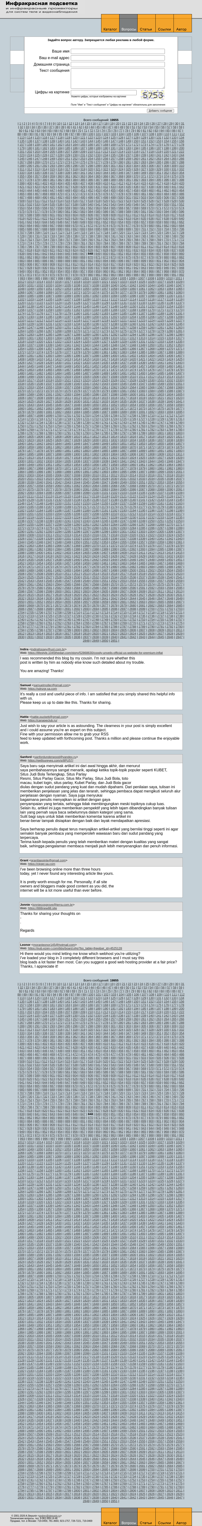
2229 (123, 517)
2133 (67, 500)
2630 (169, 595)
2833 (49, 637)
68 (67, 130)
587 (113, 211)
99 (84, 134)
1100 (169, 296)
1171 (160, 310)
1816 (132, 436)
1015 (49, 282)
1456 (132, 366)
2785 (104, 626)
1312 (132, 338)
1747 (160, 422)
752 (29, 239)
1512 (151, 377)
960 (105, 271)
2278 (77, 528)
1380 (95, 352)
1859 (30, 447)
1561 (104, 387)
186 (75, 148)
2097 (67, 493)
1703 (86, 415)
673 (98, 225)
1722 (95, 419)
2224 (77, 517)
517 (82, 201)
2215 (160, 514)
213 (113, 151)
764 (120, 239)
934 (75, 267)
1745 (142, 422)
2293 (49, 531)
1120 (21, 303)
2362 (21, 545)
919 (128, 264)
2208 (95, 514)
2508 (39, 574)
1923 (123, 457)
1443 (179, 362)
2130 (39, 500)
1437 (123, 362)
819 (37, 250)
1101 (179, 296)
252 (75, 158)
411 (113, 183)
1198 (77, 317)
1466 (58, 369)
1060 (132, 289)
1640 (169, 401)
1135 (160, 303)
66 (56, 130)
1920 (95, 457)
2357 (142, 542)
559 (67, 208)
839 (22, 253)
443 (22, 190)
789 (143, 243)
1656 (151, 405)
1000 (76, 278)
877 (143, 257)
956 (75, 271)
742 (120, 236)
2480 (114, 566)
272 (60, 162)
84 (162, 130)
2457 (67, 563)
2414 (169, 552)
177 (174, 144)
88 (19, 134)
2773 (160, 623)
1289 (86, 334)
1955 (86, 464)
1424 (169, 359)
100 (90, 134)
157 (22, 144)
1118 (169, 299)
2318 (114, 535)
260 (136, 158)
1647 (67, 405)
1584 (151, 391)
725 (158, 232)
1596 (95, 394)
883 (22, 260)
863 (37, 257)
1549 (160, 384)
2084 (114, 489)
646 (60, 222)
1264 (21, 331)
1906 (132, 454)
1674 (151, 408)
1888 (132, 450)
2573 (142, 584)
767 (143, 239)
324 (120, 169)
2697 (123, 609)
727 (174, 232)
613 (143, 215)
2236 (21, 521)
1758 (95, 426)
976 (60, 274)
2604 (95, 591)
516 (75, 201)
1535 (30, 384)
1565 (142, 387)
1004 (113, 278)
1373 (30, 352)
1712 (169, 415)
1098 (151, 296)
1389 (179, 352)
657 (143, 222)
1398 (95, 355)
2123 (142, 496)
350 (151, 172)
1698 (39, 415)
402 (45, 183)
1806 (39, 436)
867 (67, 257)
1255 (104, 327)
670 (75, 225)
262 (151, 158)
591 (143, 211)
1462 (21, 369)
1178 (58, 313)
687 (37, 229)
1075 (104, 292)
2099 (86, 493)
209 (82, 151)
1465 (49, 369)
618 (181, 215)
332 (181, 169)
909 (52, 264)
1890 (151, 450)
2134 (77, 500)
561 (82, 208)
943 (143, 267)
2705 (30, 612)
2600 (58, 591)
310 (181, 165)
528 (166, 201)
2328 (39, 538)
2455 (49, 563)
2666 (169, 602)
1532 (169, 380)
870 (90, 257)
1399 (104, 355)
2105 (142, 493)
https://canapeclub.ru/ (42, 720)
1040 (114, 285)
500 (120, 197)
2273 (30, 528)
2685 (179, 605)
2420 (58, 556)
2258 (58, 524)
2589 (123, 588)
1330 (132, 341)
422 (29, 187)
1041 (123, 285)
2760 (39, 623)
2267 (142, 524)
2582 (58, 588)
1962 (151, 464)
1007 (141, 278)
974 (45, 274)
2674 (77, 605)
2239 (49, 521)
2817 (67, 633)
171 (128, 144)
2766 (95, 623)
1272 (95, 331)
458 (136, 190)
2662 (132, 602)
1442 (169, 362)
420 (181, 183)
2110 (21, 496)
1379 (86, 352)
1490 (114, 373)
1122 (39, 303)
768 (151, 239)
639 (174, 218)
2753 (142, 619)
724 (151, 232)
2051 (142, 482)
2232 (151, 517)
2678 (114, 605)
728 (181, 232)
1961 (142, 464)
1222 (132, 320)
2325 (179, 535)
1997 (142, 471)
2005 (49, 475)
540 (90, 204)
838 (181, 250)
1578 (95, 391)
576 (29, 211)
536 (60, 204)
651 (98, 222)
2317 (104, 535)
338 (60, 172)
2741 (30, 619)
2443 (104, 559)
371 (143, 176)
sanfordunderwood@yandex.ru (55, 757)
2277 (67, 528)
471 (67, 194)
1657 (160, 405)
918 (120, 264)
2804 (114, 630)
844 (60, 253)
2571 (123, 584)
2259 (67, 524)
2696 (114, 609)
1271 (86, 331)
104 (121, 134)
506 (166, 197)
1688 (114, 412)
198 (166, 148)
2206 (77, 514)
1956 (95, 464)
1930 (21, 461)
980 (90, 274)
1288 (77, 334)
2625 (123, 595)
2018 (169, 475)
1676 (169, 408)
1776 (95, 429)
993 (22, 278)
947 (174, 267)
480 (136, 194)
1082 (169, 292)
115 (37, 137)
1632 (95, 401)
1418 (114, 359)
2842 (132, 637)
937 (98, 267)
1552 (21, 387)
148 (120, 141)
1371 (179, 348)
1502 (58, 377)
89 (25, 134)
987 (143, 274)
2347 (49, 542)
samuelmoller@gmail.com (51, 685)
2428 (132, 556)
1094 (114, 296)
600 (45, 215)
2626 (132, 595)
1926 (151, 457)
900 (151, 260)
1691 (142, 412)
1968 (39, 468)
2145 (179, 500)
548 (151, 204)
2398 (21, 552)
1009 (160, 278)
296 (75, 165)
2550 (95, 581)
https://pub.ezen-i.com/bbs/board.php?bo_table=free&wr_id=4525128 (75, 948)
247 (37, 158)
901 (158, 260)
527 (158, 201)
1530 (151, 380)
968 (166, 271)
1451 (86, 366)
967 (158, 271)
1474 (132, 369)
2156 (114, 503)
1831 (104, 440)
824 (75, 250)
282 (136, 162)
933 (67, 267)
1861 (49, 447)
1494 (151, 373)
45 (98, 127)
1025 (142, 282)
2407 (104, 552)
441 (174, 187)
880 (166, 257)
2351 (86, 542)
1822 (21, 440)
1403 (142, 355)
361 (67, 176)
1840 (21, 443)
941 (128, 267)
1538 (58, 384)
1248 (39, 327)
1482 (39, 373)
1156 (21, 310)
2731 (104, 616)
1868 (114, 447)
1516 (21, 380)
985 (128, 274)
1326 (95, 341)
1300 (21, 338)
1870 (132, 447)
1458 (151, 366)
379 (37, 180)
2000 (169, 471)
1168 (132, 310)
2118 (95, 496)
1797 (123, 433)
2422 (77, 556)
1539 (67, 384)
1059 (123, 289)
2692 (77, 609)
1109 (86, 299)
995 (37, 278)
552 (181, 204)
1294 (132, 334)
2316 (95, 535)
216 (136, 151)
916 (105, 264)
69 (73, 130)
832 (136, 250)
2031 (123, 479)
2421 (67, 556)
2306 (169, 531)
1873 (160, 447)
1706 (114, 415)
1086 (39, 296)
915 (98, 264)
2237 (30, 521)
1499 (30, 377)
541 (98, 204)
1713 (179, 415)
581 (67, 211)
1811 (86, 436)
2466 (151, 563)
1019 (86, 282)
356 (29, 176)
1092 (95, 296)
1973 (86, 468)
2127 (179, 496)
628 (90, 218)
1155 (179, 306)
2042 (58, 482)
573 (174, 208)
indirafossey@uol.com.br (48, 649)
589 (128, 211)
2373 (123, 545)
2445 (123, 559)
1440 (151, 362)
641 (22, 222)
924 (166, 264)
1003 (104, 278)
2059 (49, 486)
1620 (151, 398)
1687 (104, 412)
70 (79, 130)
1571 (30, 391)
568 (136, 208)
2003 (30, 475)
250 (60, 158)
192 (120, 148)
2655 (67, 602)
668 (60, 225)
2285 (142, 528)
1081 (160, 292)
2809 (160, 630)
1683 (67, 412)
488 (29, 197)
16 (94, 123)
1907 (142, 454)
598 (29, 215)
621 (37, 218)
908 (45, 264)
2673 (67, 605)
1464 (39, 369)
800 (60, 246)
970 (181, 271)
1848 (95, 443)
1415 (86, 359)
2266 (132, 524)
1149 (123, 306)
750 (181, 236)
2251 (160, 521)
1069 (49, 292)
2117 (86, 496)
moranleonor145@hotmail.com (54, 945)
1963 (160, 464)
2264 (114, 524)
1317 (179, 338)
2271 (179, 524)
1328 (114, 341)
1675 (160, 408)
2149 (49, 503)
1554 (39, 387)
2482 (132, 566)
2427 (123, 556)
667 (52, 225)
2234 (169, 517)
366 (105, 176)
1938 (95, 461)
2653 (49, 602)
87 (179, 130)
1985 (30, 471)
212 (105, 151)
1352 (169, 345)
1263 (179, 327)
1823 (30, 440)
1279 (160, 331)
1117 (160, 299)
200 (181, 148)
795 (22, 246)
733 (52, 236)
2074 (21, 489)
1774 (77, 429)
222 (181, 151)
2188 (77, 510)
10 (58, 123)
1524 (95, 380)
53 (145, 127)
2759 (30, 623)
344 (105, 172)
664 (29, 225)
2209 (104, 514)
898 (136, 260)
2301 (123, 531)
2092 (21, 493)
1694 (169, 412)
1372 (21, 352)
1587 (179, 391)
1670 (114, 408)
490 (45, 197)
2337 (123, 538)
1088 (58, 296)
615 (158, 215)
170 (120, 144)
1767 (179, 426)
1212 (39, 320)
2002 (21, 475)
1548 (151, 384)
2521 (160, 574)
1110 (95, 299)
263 (158, 158)
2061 (67, 486)
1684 (77, 412)
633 (128, 218)
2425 (104, 556)
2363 (30, 545)
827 (98, 250)
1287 (67, 334)
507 (174, 197)
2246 (114, 521)
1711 (160, 415)
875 (128, 257)
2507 (30, 574)
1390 (21, 355)
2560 (21, 584)
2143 (160, 500)
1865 (86, 447)
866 (60, 257)
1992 (95, 471)
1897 (49, 454)
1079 (142, 292)
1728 (151, 419)
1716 (39, 419)
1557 (67, 387)
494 (75, 197)
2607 (123, 591)
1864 (77, 447)
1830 (95, 440)
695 (98, 229)
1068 (39, 292)
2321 (142, 535)
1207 (160, 317)
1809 (67, 436)
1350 (151, 345)
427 (67, 187)
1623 (179, 398)
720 (120, 232)
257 (113, 158)
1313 (142, 338)
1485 (67, 373)
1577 (86, 391)
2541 (179, 577)
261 (143, 158)
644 (45, 222)
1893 (179, 450)
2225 (86, 517)
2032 (132, 479)
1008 (150, 278)
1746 (151, 422)
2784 (95, 626)
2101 (104, 493)
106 (136, 134)
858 (166, 253)
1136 (169, 303)
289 (22, 165)
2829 (179, 633)
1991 (86, 471)
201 (22, 151)
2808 (151, 630)
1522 (77, 380)
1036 (77, 285)
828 (105, 250)
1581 (123, 391)
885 (37, 260)
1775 (86, 429)
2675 (86, 605)
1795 (104, 433)
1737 (67, 422)
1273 (104, 331)
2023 (49, 479)
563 (98, 208)
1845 (67, 443)
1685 (86, 412)
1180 (77, 313)
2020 (21, 479)
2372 (114, 545)
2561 (30, 584)
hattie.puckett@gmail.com (49, 717)
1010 (169, 278)
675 (113, 225)
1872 (151, 447)
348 (136, 172)
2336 (114, 538)
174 (151, 144)
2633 (30, 598)
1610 (58, 398)
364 (90, 176)
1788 (39, 433)
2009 (86, 475)
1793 (86, 433)
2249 (142, 521)
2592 (151, 588)
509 (22, 201)
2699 (142, 609)
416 (151, 183)
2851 (114, 640)
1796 (114, 433)
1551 (179, 384)
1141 (49, 306)
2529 (67, 577)
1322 (58, 341)
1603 (160, 394)
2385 (67, 549)
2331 (67, 538)
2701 (160, 609)
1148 (114, 306)
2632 (21, 598)
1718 (58, 419)
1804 (21, 436)
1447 (49, 366)
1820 (169, 436)
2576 (169, 584)
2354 (114, 542)
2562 (39, 584)
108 (151, 134)
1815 (123, 436)
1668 (95, 408)
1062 (151, 289)
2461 (104, 563)
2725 (49, 616)
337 (52, 172)
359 (52, 176)
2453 (30, 563)
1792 (77, 433)
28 (164, 123)
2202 (39, 514)
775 (37, 243)
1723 (104, 419)
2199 (179, 510)
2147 (30, 503)
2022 (39, 479)
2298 (95, 531)
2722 (21, 616)
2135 (86, 500)
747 (158, 236)
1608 (39, 398)
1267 (49, 331)
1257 (123, 327)
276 (90, 162)
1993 (104, 471)
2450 (169, 559)
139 (52, 141)
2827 (160, 633)
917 (113, 264)
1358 (58, 348)
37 (50, 127)
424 (45, 187)
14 (82, 123)
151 (143, 141)
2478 (95, 566)
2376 (151, 545)
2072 (169, 486)
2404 (77, 552)
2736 (151, 616)
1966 (21, 468)
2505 (179, 570)
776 (45, 243)
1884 (95, 450)
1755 (67, 426)
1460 (169, 366)
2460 (95, 563)
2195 (142, 510)
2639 (86, 598)
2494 (77, 570)
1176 (39, 313)
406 (75, 183)
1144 (77, 306)
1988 (58, 471)
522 (120, 201)
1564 (132, 387)
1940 (114, 461)
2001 (179, 471)
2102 (114, 493)
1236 (95, 324)
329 (158, 169)
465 (22, 194)
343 (98, 172)
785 (113, 243)
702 (151, 229)
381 (52, 180)
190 (105, 148)
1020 (95, 282)
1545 (123, 384)
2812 (21, 633)
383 (67, 180)
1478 (169, 369)
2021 (30, 479)
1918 (77, 457)
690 (60, 229)
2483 (142, 566)
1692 (151, 412)
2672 (58, 605)
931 (52, 267)
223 (22, 155)
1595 (86, 394)
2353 (104, 542)
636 (151, 218)
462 (166, 190)
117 (52, 137)
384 (75, 180)
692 (75, 229)
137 (37, 141)
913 (82, 264)
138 (45, 141)
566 (120, 208)
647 (67, 222)
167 (98, 144)
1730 (169, 419)
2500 (132, 570)
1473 (123, 369)
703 (158, 229)
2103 (123, 493)
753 (37, 239)
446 (45, 190)
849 (98, 253)
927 (22, 267)
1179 (67, 313)
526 (151, 201)
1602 (151, 394)
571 (158, 208)
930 (45, 267)
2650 (21, 602)
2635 (49, 598)
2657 (86, 602)
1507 (104, 377)
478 (120, 194)
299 (98, 165)
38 (56, 127)
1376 (58, 352)
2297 (86, 531)
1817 (142, 436)
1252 (77, 327)
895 (113, 260)
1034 (58, 285)
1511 (142, 377)
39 (62, 127)
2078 (58, 489)
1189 (160, 313)
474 (90, 194)
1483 (49, 373)
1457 (142, 366)
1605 (179, 394)
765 (128, 239)
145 (98, 141)
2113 (49, 496)
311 (22, 169)
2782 (77, 626)
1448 (58, 366)
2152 (77, 503)
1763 (142, 426)
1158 (39, 310)
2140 (132, 500)
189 (98, 148)
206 (60, 151)
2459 (86, 563)
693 (82, 229)
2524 (21, 577)
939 (113, 267)
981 (98, 274)
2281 (104, 528)
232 (90, 155)
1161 (67, 310)
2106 (151, 493)
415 (143, 183)
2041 (49, 482)
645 (52, 222)
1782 (151, 429)
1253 (86, 327)
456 (120, 190)
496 (90, 197)
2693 (86, 609)
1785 (179, 429)
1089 (67, 296)
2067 (123, 486)
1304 (58, 338)
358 (45, 176)
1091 (86, 296)
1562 (114, 387)
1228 (21, 324)
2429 (142, 556)
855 (143, 253)
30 (176, 123)
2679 (123, 605)
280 (120, 162)
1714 (21, 419)
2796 (39, 630)
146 (105, 141)
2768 (114, 623)
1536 (39, 384)
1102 (21, 299)
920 (136, 264)
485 (174, 194)
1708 (132, 415)
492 (60, 197)
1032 (39, 285)
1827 (67, 440)
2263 (104, 524)
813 (158, 246)
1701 (67, 415)
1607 (30, 398)
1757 (86, 426)
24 (141, 123)
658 (151, 222)
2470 (21, 566)
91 (37, 134)
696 (105, 229)
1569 (179, 387)
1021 (104, 282)
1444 (21, 366)
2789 (142, 626)
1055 (86, 289)
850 (105, 253)
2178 (151, 507)
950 (29, 271)
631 (113, 218)
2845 (160, 637)
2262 (95, 524)
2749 (104, 619)
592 (151, 211)
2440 (77, 559)
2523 (179, 574)
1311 (123, 338)
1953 (67, 464)
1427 (30, 362)
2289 (179, 528)
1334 (169, 341)
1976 (114, 468)
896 (120, 260)
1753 (49, 426)
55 (157, 127)
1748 (169, 422)
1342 (77, 345)
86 (173, 130)
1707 (123, 415)
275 (82, 162)
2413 (160, 552)
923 (158, 264)
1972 (77, 468)
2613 (179, 591)
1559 (86, 387)
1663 (49, 408)
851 (113, 253)
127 (128, 137)
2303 (142, 531)
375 (174, 176)
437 (143, 187)
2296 (77, 531)
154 (166, 141)
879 (158, 257)
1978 (132, 468)
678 (136, 225)
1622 (169, 398)
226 (45, 155)
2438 (58, 559)
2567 (86, 584)
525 (143, 201)
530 (181, 201)
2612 (169, 591)
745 (143, 236)
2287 (160, 528)
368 (120, 176)
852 (120, 253)
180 (29, 148)
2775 (179, 623)
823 (67, 250)
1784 (169, 429)
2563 (49, 584)
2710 (77, 612)
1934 (58, 461)
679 (143, 225)
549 (158, 204)
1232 (58, 324)
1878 (39, 450)
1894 (21, 454)
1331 (142, 341)
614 (151, 215)
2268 (151, 524)
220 (166, 151)
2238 (39, 521)
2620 (77, 595)
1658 (169, 405)
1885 (104, 450)
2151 (67, 503)
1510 (132, 377)
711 (52, 232)
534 (45, 204)
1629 (67, 401)
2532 (95, 577)
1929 (179, 457)
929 (37, 267)
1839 (179, 440)
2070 (151, 486)
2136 (95, 500)
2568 (95, 584)
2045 (86, 482)
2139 (123, 500)
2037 (179, 479)
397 (174, 180)
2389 (104, 549)
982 (105, 274)
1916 (58, 457)
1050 (39, 289)
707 (22, 232)
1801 (160, 433)
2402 (58, 552)
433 (113, 187)
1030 (21, 285)
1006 (132, 278)
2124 (151, 496)
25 (147, 123)
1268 (58, 331)
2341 (160, 538)
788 (136, 243)
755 (52, 239)
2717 (142, 612)
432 (105, 187)
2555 (142, 581)
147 (113, 141)
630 (105, 218)
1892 (169, 450)
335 (37, 172)
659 (158, 222)
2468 (169, 563)
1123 (49, 303)
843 (52, 253)
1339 (49, 345)
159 (37, 144)
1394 (58, 355)
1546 (132, 384)
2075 (30, 489)
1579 (104, 391)
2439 (67, 559)
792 (166, 243)
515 (67, 201)
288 (181, 162)
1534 (21, 384)
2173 (104, 507)
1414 (77, 359)
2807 (142, 630)
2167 (49, 507)
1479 (179, 369)
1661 (30, 408)
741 (113, 236)
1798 (132, 433)
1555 (49, 387)
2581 (49, 588)
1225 (160, 320)
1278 (151, 331)
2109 (179, 493)
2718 (151, 612)
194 (136, 148)
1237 (104, 324)
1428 (39, 362)
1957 (104, 464)
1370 (169, 348)
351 (158, 172)
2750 (114, 619)
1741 (104, 422)
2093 (30, 493)
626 (75, 218)
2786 (114, 626)
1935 (67, 461)
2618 (58, 595)
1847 (86, 443)
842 (45, 253)
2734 (132, 616)
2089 (160, 489)
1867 (104, 447)
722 (136, 232)
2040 (39, 482)
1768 (21, 429)
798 (45, 246)
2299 (104, 531)
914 (90, 264)
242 (166, 155)
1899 (67, 454)
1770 (39, 429)
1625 (30, 401)
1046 (169, 285)
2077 (49, 489)
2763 (67, 623)
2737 (160, 616)
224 (29, 155)
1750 (21, 426)
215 (128, 151)
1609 (49, 398)
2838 (95, 637)
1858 (21, 447)
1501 (49, 377)
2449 (160, 559)
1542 (95, 384)
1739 (86, 422)
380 (45, 180)
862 (29, 257)
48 (115, 127)
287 (174, 162)
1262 (169, 327)
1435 (104, 362)
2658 (95, 602)
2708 (58, 612)
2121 (123, 496)
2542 (21, 581)
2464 (132, 563)
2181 (179, 507)
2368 (77, 545)
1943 (142, 461)
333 (22, 172)
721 (128, 232)
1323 (67, 341)
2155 (104, 503)
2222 (58, 517)
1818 (151, 436)
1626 (39, 401)
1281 (179, 331)
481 (143, 194)
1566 (151, 387)
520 (105, 201)
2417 (30, 556)
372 (151, 176)
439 (158, 187)
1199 (86, 317)
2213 (142, 514)
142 (75, 141)
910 (60, 264)
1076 (114, 292)
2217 (179, 514)
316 (60, 169)
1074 (95, 292)
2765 (86, 623)
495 (82, 197)
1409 (30, 359)
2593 (160, 588)
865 (52, 257)
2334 (95, 538)
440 (166, 187)
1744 (132, 422)
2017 (160, 475)
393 (143, 180)
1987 (49, 471)
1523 (86, 380)
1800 (151, 433)
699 (128, 229)
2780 (58, 626)
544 (120, 204)
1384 (132, 352)
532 (29, 204)
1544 (114, 384)
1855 (160, 443)
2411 (142, 552)
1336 (21, 345)
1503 (67, 377)
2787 (123, 626)
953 (52, 271)
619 (22, 218)
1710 (151, 415)
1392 (39, 355)
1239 (123, 324)
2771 (142, 623)
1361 (86, 348)
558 (60, 208)
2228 (114, 517)
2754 (151, 619)
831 (128, 250)
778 (60, 243)
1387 (160, 352)
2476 (77, 566)
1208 (169, 317)
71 (85, 130)
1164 (95, 310)
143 (82, 141)
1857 (179, 443)
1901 (86, 454)
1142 (58, 306)
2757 (179, 619)
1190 (169, 313)
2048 (114, 482)
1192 (21, 317)
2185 (49, 510)
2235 (179, 517)
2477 (86, 566)
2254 (21, 524)
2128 (21, 500)
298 (90, 165)
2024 (58, 479)
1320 (39, 341)
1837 (160, 440)
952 (45, 271)
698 (120, 229)
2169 (67, 507)
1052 (58, 289)
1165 (104, 310)
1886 (114, 450)
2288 (169, 528)
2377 (160, 545)
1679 (30, 412)
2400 (39, 552)
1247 (30, 327)
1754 (58, 426)
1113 (123, 299)
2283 (123, 528)
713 (67, 232)
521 (113, 201)
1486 (77, 373)
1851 (123, 443)
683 (174, 225)
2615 (30, 595)
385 (82, 180)
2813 (30, 633)
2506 (21, 574)
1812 (95, 436)
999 (68, 278)
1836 (151, 440)
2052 (151, 482)
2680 (132, 605)
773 (22, 243)
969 (174, 271)
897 (128, 260)
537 (67, 204)
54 (151, 127)
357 (37, 176)
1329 (123, 341)
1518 (39, 380)
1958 (114, 464)
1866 (95, 447)
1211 (30, 320)
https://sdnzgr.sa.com (42, 688)
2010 (95, 475)
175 (158, 144)
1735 (49, 422)
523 (128, 201)
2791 (160, 626)
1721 (86, 419)
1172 (169, 310)
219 (158, 151)
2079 (67, 489)
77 (121, 130)
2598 (39, 591)
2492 (58, 570)
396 (166, 180)
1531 (160, 380)
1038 (95, 285)
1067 (30, 292)
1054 (77, 289)
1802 (169, 433)
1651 (104, 405)
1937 (86, 461)
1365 (123, 348)
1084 (21, 296)
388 (105, 180)
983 (113, 274)
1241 (142, 324)
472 (75, 194)
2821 (104, 633)
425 (52, 187)
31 (182, 123)
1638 (151, 401)
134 (181, 137)
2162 (169, 503)
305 (143, 165)
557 (52, 208)
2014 (132, 475)
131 (158, 137)
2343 (179, 538)
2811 (179, 630)
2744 (58, 619)
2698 (132, 609)
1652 (114, 405)
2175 (123, 507)
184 (60, 148)
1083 (179, 292)
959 (98, 271)
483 (158, 194)
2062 (77, 486)
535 (52, 204)
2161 (160, 503)
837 (174, 250)
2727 (67, 616)
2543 (30, 581)
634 (136, 218)
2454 (39, 563)
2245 (104, 521)
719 (113, 232)
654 (120, 222)
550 (166, 204)
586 (105, 211)
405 (67, 183)
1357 (49, 348)
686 (29, 229)
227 (52, 155)
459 (143, 190)
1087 (49, 296)
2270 (169, 524)
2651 (30, 602)
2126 (169, 496)
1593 (67, 394)
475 (98, 194)
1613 (86, 398)
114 (29, 137)
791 (158, 243)
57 (168, 127)
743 (128, 236)
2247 (123, 521)
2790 (151, 626)
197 (158, 148)
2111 (30, 496)
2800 (77, 630)
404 (60, 183)
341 (82, 172)
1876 (21, 450)
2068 (132, 486)
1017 (67, 282)
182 (45, 148)
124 (105, 137)
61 (26, 130)
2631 (179, 595)
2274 (39, 528)
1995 (123, 471)
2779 (49, 626)
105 (128, 134)
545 (128, 204)
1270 (77, 331)
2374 (132, 545)
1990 (77, 471)
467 (37, 194)
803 (82, 246)
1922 (114, 457)
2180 (169, 507)
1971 (67, 468)
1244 (169, 324)
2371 (104, 545)
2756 (169, 619)
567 (128, 208)
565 (113, 208)
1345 (104, 345)
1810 (77, 436)
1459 (160, 366)
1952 (58, 464)
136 (29, 141)
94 (54, 134)
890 (75, 260)
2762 (58, 623)
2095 (49, 493)
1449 (67, 366)
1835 (142, 440)
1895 (30, 454)
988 (151, 274)
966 (151, 271)
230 (75, 155)
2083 (104, 489)
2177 (142, 507)
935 (82, 267)
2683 (160, 605)
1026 (151, 282)
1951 (49, 464)
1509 (123, 377)
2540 (169, 577)
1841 (30, 443)
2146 (21, 503)
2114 (58, 496)
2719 (160, 612)
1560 (95, 387)
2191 (104, 510)
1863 (67, 447)
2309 (30, 535)
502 (136, 197)
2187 (67, 510)
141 (67, 141)
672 (90, 225)
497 (98, 197)
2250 (151, 521)
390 (120, 180)
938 (105, 267)
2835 (67, 637)
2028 (95, 479)
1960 (132, 464)
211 (98, 151)
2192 (114, 510)
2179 (160, 507)
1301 (30, 338)
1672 (132, 408)
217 (143, 151)
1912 (21, 457)
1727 (142, 419)
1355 (30, 348)
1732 (21, 422)
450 (75, 190)
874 (120, 257)
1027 (160, 282)
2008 (77, 475)
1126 (77, 303)
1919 (86, 457)
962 (120, 271)
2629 (160, 595)
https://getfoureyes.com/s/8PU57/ (50, 760)
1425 (179, 359)
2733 (123, 616)
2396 (169, 549)
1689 (123, 412)
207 (67, 151)
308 (166, 165)
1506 (95, 377)
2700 (151, 609)
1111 (104, 299)
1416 (95, 359)
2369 (86, 545)
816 (181, 246)
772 (181, 239)
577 (37, 211)
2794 (21, 630)
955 (67, 271)
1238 (114, 324)
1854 (151, 443)
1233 (67, 324)
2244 (95, 521)
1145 (86, 306)
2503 (160, 570)
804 (90, 246)
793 (174, 243)
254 (90, 158)
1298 (169, 334)
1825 (49, 440)
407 (82, 183)
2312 (58, 535)
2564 (58, 584)
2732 (114, 616)
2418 (39, 556)
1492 (132, 373)
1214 (58, 320)
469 (52, 194)
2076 (39, 489)
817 (22, 250)
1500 (39, 377)
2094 (39, 493)
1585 (160, 391)
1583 (142, 391)
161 (52, 144)
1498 (21, 377)
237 (128, 155)
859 (174, 253)
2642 (114, 598)
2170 (77, 507)
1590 (39, 394)
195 (143, 148)
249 (52, 158)
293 (52, 165)
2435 (30, 559)
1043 (142, 285)
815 (174, 246)
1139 (30, 306)
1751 (30, 426)
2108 (169, 493)
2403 (67, 552)
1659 (179, 405)
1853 (142, 443)
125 (113, 137)
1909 (160, 454)
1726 (132, 419)
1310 (114, 338)
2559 (179, 581)
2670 (39, 605)
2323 (160, 535)
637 (158, 218)
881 (174, 257)
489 (37, 197)
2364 (39, 545)
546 (136, 204)
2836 (77, 637)
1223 (142, 320)
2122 (132, 496)
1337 (30, 345)
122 (90, 137)
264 (166, 158)
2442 (95, 559)
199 (174, 148)
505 (158, 197)
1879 (49, 450)
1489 (104, 373)
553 (22, 208)
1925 (142, 457)
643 (37, 222)
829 (113, 250)
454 (105, 190)
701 (143, 229)
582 (75, 211)
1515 (179, 377)
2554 (132, 581)
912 (75, 264)
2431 (160, 556)
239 (143, 155)
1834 (132, 440)
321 (98, 169)
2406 (95, 552)
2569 (104, 584)
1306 (77, 338)
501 (128, 197)
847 (82, 253)
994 (30, 278)
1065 (179, 289)
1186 (132, 313)
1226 (169, 320)
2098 (77, 493)
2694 (95, 609)
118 (60, 137)
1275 (123, 331)
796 (29, 246)
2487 (179, 566)
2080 (77, 489)
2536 (132, 577)
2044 (77, 482)
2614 (21, 595)
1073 (86, 292)
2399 (30, 552)
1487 (86, 373)
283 (143, 162)
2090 (169, 489)
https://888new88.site (42, 908)
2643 (123, 598)
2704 (21, 612)
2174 (114, 507)
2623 (104, 595)
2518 (132, 574)
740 (105, 236)
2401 (49, 552)
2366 (58, 545)
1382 (114, 352)
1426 (21, 362)
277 (98, 162)
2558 (169, 581)
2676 (95, 605)
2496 (95, 570)
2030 (114, 479)
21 (123, 123)
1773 (67, 429)
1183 (104, 313)
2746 (77, 619)
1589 (30, 394)
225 (37, 155)
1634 (114, 401)
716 (90, 232)
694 (90, 229)
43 (86, 127)
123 (98, 137)
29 (170, 123)
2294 (58, 531)
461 (158, 190)
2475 (67, 566)
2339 (142, 538)
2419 (49, 556)
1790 (58, 433)
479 (128, 194)
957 (82, 271)
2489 (30, 570)
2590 (132, 588)
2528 (58, 577)
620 (29, 218)
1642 (21, 405)
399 (22, 183)
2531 (86, 577)
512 (45, 201)
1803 (179, 433)
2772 (151, 623)
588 (120, 211)
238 (136, 155)
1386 (151, 352)
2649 (179, 598)
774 (29, 243)
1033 (49, 285)
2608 (132, 591)
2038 (21, 482)
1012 (21, 282)
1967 (30, 468)
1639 (160, 401)
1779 (123, 429)
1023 (123, 282)
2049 (123, 482)
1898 (58, 454)
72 (91, 130)
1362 (95, 348)
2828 (169, 633)
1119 (179, 299)
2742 (39, 619)
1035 (67, 285)
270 (45, 162)
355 (22, 176)
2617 (49, 595)
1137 (179, 303)
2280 (95, 528)
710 (45, 232)
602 (60, 215)
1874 (169, 447)
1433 (86, 362)
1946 (169, 461)
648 (75, 222)
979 (82, 274)
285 (158, 162)
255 (98, 158)
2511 (67, 574)
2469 (179, 563)
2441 (86, 559)
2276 (58, 528)
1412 (58, 359)
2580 (39, 588)
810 (136, 246)
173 (143, 144)
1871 (142, 447)
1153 (160, 306)
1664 (58, 408)
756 (60, 239)
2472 (39, 566)
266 (181, 158)
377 (22, 180)
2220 (39, 517)
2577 (179, 584)
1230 (39, 324)
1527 (123, 380)
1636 (132, 401)
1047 (179, 285)
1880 (58, 450)
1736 (58, 422)
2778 (39, 626)
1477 (160, 369)
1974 (95, 468)
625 (67, 218)
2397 (179, 549)
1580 (114, 391)
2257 (49, 524)
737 (82, 236)
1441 (160, 362)
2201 (30, 514)
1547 (142, 384)
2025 (67, 479)
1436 (114, 362)
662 (181, 222)
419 (174, 183)
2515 (104, 574)
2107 (160, 493)
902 (166, 260)
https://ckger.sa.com (41, 864)
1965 (179, 464)
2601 (67, 591)
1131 (123, 303)
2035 (160, 479)
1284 (39, 334)
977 (67, 274)
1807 (49, 436)
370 (136, 176)
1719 (67, 419)
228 (60, 155)
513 (52, 201)
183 (52, 148)
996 (45, 278)
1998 (151, 471)
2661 (123, 602)
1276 (132, 331)
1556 (58, 387)
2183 (30, 510)
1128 (95, 303)
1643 (30, 405)
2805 (123, 630)
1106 (58, 299)
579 (52, 211)
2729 (86, 616)
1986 (39, 471)
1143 (67, 306)
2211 (123, 514)
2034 (151, 479)
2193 (123, 510)
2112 (39, 496)
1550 (169, 384)
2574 (151, 584)
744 (136, 236)
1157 (30, 310)
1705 (104, 415)
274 (75, 162)
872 (105, 257)
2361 (179, 542)
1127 (86, 303)
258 (120, 158)
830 (120, 250)
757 (67, 239)
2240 (58, 521)
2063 (86, 486)
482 (151, 194)
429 (82, 187)
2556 (151, 581)
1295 (142, 334)
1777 (104, 429)
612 (136, 215)
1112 (114, 299)
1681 (49, 412)
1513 (160, 377)
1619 (142, 398)
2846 (169, 637)
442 (181, 187)
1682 (58, 412)
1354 (21, 348)
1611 (67, 398)
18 (105, 123)
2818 (77, 633)
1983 (179, 468)
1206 (151, 317)
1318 (21, 341)
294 (60, 165)
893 (98, 260)
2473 (49, 566)
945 (158, 267)
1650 (95, 405)
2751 (123, 619)
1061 (142, 289)
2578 (21, 588)
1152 (151, 306)
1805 (30, 436)
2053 (160, 482)
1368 (151, 348)
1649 (86, 405)
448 (60, 190)
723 (143, 232)
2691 (67, 609)
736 (75, 236)
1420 (132, 359)
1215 (67, 320)
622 (45, 218)
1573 (49, 391)
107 (144, 134)
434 (120, 187)
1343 (86, 345)
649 (82, 222)
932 (60, 267)
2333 (86, 538)
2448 (151, 559)
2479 (104, 566)
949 (22, 271)
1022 (114, 282)
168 (105, 144)
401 (37, 183)
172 (136, 144)
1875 (179, 447)
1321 (49, 341)
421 (22, 187)
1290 (95, 334)
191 (113, 148)
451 (82, 190)
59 (180, 127)
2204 (58, 514)
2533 (104, 577)
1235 (86, 324)
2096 (58, 493)
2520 (151, 574)
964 (136, 271)
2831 (30, 637)
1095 (123, 296)
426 (60, 187)
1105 (49, 299)
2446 (132, 559)
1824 (39, 440)
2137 (104, 500)
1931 (30, 461)
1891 (160, 450)
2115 (67, 496)
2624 (114, 595)
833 (143, 250)
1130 (114, 303)
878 (151, 257)
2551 (104, 581)
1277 (142, 331)
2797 (49, 630)
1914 (39, 457)
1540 (77, 384)
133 (174, 137)
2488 (21, 570)
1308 (95, 338)
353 (174, 172)
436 (136, 187)
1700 (58, 415)
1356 (39, 348)
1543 (104, 384)
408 (90, 183)
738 (90, 236)
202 (29, 151)
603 (67, 215)
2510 (58, 574)
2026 (77, 479)
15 (88, 123)
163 (67, 144)
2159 (142, 503)
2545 (49, 581)
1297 (160, 334)
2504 (169, 570)
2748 (95, 619)
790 (151, 243)
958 (90, 271)
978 (75, 274)
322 (105, 169)
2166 (39, 507)
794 (181, 243)
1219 (104, 320)
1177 (49, 313)
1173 (179, 310)
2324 (169, 535)
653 (113, 222)
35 (39, 127)
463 (174, 190)
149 (128, 141)
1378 (77, 352)
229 (67, 155)
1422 (151, 359)
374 (166, 176)
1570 (21, 391)
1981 (160, 468)
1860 (39, 447)
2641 (104, 598)
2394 (151, 549)
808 (120, 246)
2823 (123, 633)
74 (103, 130)
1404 (151, 355)
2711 (86, 612)
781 (82, 243)
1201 (104, 317)
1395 (67, 355)
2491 (49, 570)
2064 (95, 486)
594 (166, 211)
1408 (21, 359)
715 (82, 232)
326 (136, 169)
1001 (85, 278)
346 (120, 172)
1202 (114, 317)
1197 (67, 317)
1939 (104, 461)
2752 (132, 619)
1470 (95, 369)
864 (45, 257)
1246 (21, 327)
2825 (142, 633)
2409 (123, 552)
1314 (151, 338)
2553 (123, 581)
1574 (58, 391)
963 (128, 271)
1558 (77, 387)
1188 (151, 313)
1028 (169, 282)
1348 (132, 345)
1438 (132, 362)
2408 (114, 552)
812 (151, 246)
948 (181, 267)
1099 (160, 296)
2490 (39, 570)
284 (151, 162)
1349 (142, 345)
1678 (21, 412)
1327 (104, 341)
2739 (179, 616)
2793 (179, 626)
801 (67, 246)
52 (139, 127)
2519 (142, 574)
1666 (77, 408)
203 (37, 151)
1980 (151, 468)
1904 (114, 454)
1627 (49, 401)
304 (136, 165)
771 (174, 239)
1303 (49, 338)
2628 (151, 595)
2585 (86, 588)
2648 (169, 598)
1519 (49, 380)
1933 (49, 461)
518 (90, 201)
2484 (151, 566)
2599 (49, 591)
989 (158, 274)
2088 (151, 489)
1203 (123, 317)
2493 (67, 570)
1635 (123, 401)
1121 (30, 303)
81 (144, 130)
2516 (114, 574)
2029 (104, 479)
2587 (104, 588)
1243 (160, 324)
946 (166, 267)
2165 (30, 507)
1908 (151, 454)
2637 (67, 598)
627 (82, 218)
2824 (132, 633)
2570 (114, 584)
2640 (95, 598)
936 (90, 267)
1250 (58, 327)
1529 (142, 380)
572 (166, 208)
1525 (104, 380)
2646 (151, 598)
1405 (160, 355)
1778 (114, 429)
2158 (132, 503)
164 (75, 144)
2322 (151, 535)
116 (45, 137)
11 (64, 123)
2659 (104, 602)
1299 (179, 334)
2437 (49, 559)
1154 (169, 306)
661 (174, 222)
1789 (49, 433)
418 (166, 183)
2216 (169, 514)
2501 (142, 570)
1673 (142, 408)
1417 (104, 359)
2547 (67, 581)
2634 (39, 598)
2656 (77, 602)
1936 (77, 461)
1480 (21, 373)
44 (92, 127)
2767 (104, 623)
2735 (142, 616)
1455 (123, 366)
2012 (114, 475)
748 (166, 236)
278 (105, 162)
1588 (21, 394)
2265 (123, 524)
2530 (77, 577)
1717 (49, 419)
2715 (123, 612)
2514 (95, 574)
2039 (30, 482)
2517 (123, 574)
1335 (179, 341)
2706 (39, 612)
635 (143, 218)
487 (22, 197)
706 (181, 229)
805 (98, 246)
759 (82, 239)
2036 (169, 479)
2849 (95, 640)
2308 (21, 535)
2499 (123, 570)
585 (98, 211)
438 (151, 187)
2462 (114, 563)
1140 (39, 306)
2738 (169, 616)
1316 (169, 338)
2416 (21, 556)
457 (128, 190)
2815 (49, 633)
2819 (86, 633)
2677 (104, 605)
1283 (30, 334)
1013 (30, 282)
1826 (58, 440)
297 (82, 165)
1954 (77, 464)
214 (120, 151)
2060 (58, 486)
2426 (114, 556)
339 (67, 172)
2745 (67, 619)
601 (52, 215)
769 (158, 239)
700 (136, 229)
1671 (123, 408)
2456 (58, 563)
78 (126, 130)
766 (136, 239)
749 (174, 236)
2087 (142, 489)
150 (136, 141)
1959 (123, 464)
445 (37, 190)
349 (143, 172)
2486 (169, 566)
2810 (169, 630)
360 (60, 176)
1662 (39, 408)
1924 (132, 457)
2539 (160, 577)
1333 (160, 341)
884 (29, 260)
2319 (123, 535)
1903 (104, 454)
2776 (21, 626)
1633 (104, 401)
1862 (58, 447)
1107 (67, 299)
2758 (21, 623)
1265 (30, 331)
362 (75, 176)
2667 (179, 602)
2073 (179, 486)
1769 (30, 429)
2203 (49, 514)
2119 (104, 496)
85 (168, 130)
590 (136, 211)
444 (29, 190)
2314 (77, 535)
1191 (179, 313)
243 (174, 155)
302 (120, 165)
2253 (179, 521)
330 (166, 169)
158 (29, 144)
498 (105, 197)
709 (37, 232)
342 (90, 172)
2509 (49, 574)
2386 (77, 549)
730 (29, 236)
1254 (95, 327)
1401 (123, 355)
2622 (95, 595)
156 (181, 141)
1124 (58, 303)
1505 (86, 377)
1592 (58, 394)
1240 (132, 324)
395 (158, 180)
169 (113, 144)
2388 (95, 549)
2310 (39, 535)
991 (174, 274)
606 (90, 215)
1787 (30, 433)
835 (158, 250)
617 (174, 215)
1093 (104, 296)
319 (82, 169)
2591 (142, 588)
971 (22, 274)
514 (60, 201)
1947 (179, 461)
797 (37, 246)
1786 (21, 433)
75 (109, 130)
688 (45, 229)
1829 (86, 440)
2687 (30, 609)
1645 (49, 405)
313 (37, 169)
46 (104, 127)
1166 (114, 310)
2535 (123, 577)
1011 (178, 278)
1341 (67, 345)
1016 (58, 282)
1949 (30, 464)
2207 (86, 514)
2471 (30, 566)
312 (29, 169)
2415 (179, 552)
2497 (104, 570)
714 (75, 232)
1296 (151, 334)
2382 (39, 549)
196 (151, 148)
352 (166, 172)
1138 (21, 306)
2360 (169, 542)
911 (67, 264)
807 (113, 246)
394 (151, 180)
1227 (179, 320)
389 (113, 180)
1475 (142, 369)
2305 (160, 531)
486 (181, 194)
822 (60, 250)
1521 (67, 380)
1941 (123, 461)
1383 (123, 352)
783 (98, 243)
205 (52, 151)
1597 (104, 394)
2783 (86, 626)
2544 (39, 581)
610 (120, 215)
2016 (151, 475)
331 (174, 169)
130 (151, 137)
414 (136, 183)
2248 (132, 521)
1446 (39, 366)
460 (151, 190)
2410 (132, 552)
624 (60, 218)
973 (37, 274)
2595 (179, 588)
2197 (160, 510)
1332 (151, 341)
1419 (123, 359)
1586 (169, 391)
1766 (169, 426)
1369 (160, 348)
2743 (49, 619)
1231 (49, 324)
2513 (86, 574)
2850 (104, 640)
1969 (49, 468)
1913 (30, 457)
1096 (132, 296)
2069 (142, 486)
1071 (67, 292)
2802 (95, 630)
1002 (95, 278)
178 (181, 144)
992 (181, 274)
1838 (169, 440)
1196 (58, 317)
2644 (132, 598)
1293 (123, 334)
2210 (114, 514)
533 (37, 204)
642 (29, 222)
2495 (86, 570)
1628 (58, 401)
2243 (86, 521)
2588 (114, 588)
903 (174, 260)
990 (166, 274)
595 (174, 211)
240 (151, 155)
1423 (160, 359)
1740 (95, 422)
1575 (67, 391)
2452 (21, 563)
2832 (39, 637)
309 (174, 165)
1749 (179, 422)
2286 (151, 528)
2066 (114, 486)
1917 (67, 457)
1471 (104, 369)
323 (113, 169)
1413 (67, 359)
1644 (39, 405)
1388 (169, 352)
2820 (95, 633)
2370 (95, 545)
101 (98, 134)
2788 (132, 626)
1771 (49, 429)
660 (166, 222)
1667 (86, 408)
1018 (77, 282)
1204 (132, 317)
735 (67, 236)
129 (143, 137)
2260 (77, 524)
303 (128, 165)
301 (113, 165)
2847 (179, 637)
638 (166, 218)
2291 (30, 531)
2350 (77, 542)
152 (151, 141)
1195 (49, 317)
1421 (142, 359)
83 (156, 130)
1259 (142, 327)
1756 (77, 426)
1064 (169, 289)
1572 (39, 391)
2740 (21, 619)
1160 (58, 310)
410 (105, 183)
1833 (123, 440)
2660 (114, 602)
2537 (142, 577)
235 (113, 155)
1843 (49, 443)
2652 (39, 602)
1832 (114, 440)
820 (45, 250)
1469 (86, 369)
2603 (86, 591)
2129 (30, 500)
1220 (114, 320)
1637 (142, 401)
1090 (77, 296)
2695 (104, 609)
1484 (58, 373)
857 (158, 253)
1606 (21, 398)
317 (67, 169)
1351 (160, 345)
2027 (86, 479)
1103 (30, 299)
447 (52, 190)
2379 (179, 545)
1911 (179, 454)
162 (60, 144)
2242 (77, 521)
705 (174, 229)
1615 (104, 398)
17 (100, 123)
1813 (104, 436)
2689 (49, 609)
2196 (151, 510)
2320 (132, 535)
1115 (142, 299)
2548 (77, 581)
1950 (39, 464)
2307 (179, 531)
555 (37, 208)
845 (67, 253)
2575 (160, 584)
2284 (132, 528)
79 (132, 130)
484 (166, 194)
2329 (49, 538)
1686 (95, 412)
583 (82, 211)
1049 (30, 289)
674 (105, 225)
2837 (86, 637)
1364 (114, 348)
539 (82, 204)
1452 (95, 366)
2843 (142, 637)
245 (22, 158)
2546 (58, 581)
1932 (39, 461)
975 (52, 274)
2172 (95, 507)
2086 (132, 489)
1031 (30, 285)
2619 (67, 595)
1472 (114, 369)
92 (42, 134)
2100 (95, 493)
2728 (77, 616)
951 (37, 271)
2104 (132, 493)
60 (20, 130)
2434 (21, 559)
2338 (132, 538)
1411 (49, 359)
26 (153, 123)
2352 (95, 542)
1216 (77, 320)
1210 (21, 320)
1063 (160, 289)
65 (50, 130)
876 (136, 257)
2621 (86, 595)
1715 (30, 419)
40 (68, 127)
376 (181, 176)
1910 (169, 454)
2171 (86, 507)
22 (129, 123)
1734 (39, 422)
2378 (169, 545)
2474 (58, 566)
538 (75, 204)
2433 (179, 556)
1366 (132, 348)
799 (52, 246)
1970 (58, 468)
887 (52, 260)
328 (151, 169)
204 (45, 151)
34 (33, 127)
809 (128, 246)
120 (75, 137)
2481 (123, 566)
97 (72, 134)
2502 (151, 570)
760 (90, 239)
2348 (58, 542)
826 (90, 250)
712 (60, 232)
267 (22, 162)
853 (128, 253)
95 (60, 134)
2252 (169, 521)
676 (120, 225)
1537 (49, 384)
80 (138, 130)
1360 (77, 348)
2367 (67, 545)
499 (113, 197)
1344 (95, 345)
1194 (39, 317)
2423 (86, 556)
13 (76, 123)
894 (105, 260)
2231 (142, 517)
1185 (123, 313)
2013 (123, 475)
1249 (49, 327)
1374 (39, 352)
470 (60, 194)
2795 (30, 630)
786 (120, 243)
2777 (30, 626)
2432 (169, 556)
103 (113, 134)
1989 (67, 471)
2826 (151, 633)
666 (45, 225)
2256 (39, 524)
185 (67, 148)
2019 (179, 475)
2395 (160, 549)
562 (90, 208)
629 (98, 218)
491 (52, 197)
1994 (114, 471)
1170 (151, 310)
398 (181, 180)
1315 (160, 338)
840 (29, 253)
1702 (77, 415)
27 (159, 123)
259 (128, 158)
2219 (30, 517)
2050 (132, 482)
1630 (77, 401)
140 (60, 141)
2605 (104, 591)
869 (82, 257)
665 (37, 225)
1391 (30, 355)
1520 (58, 380)
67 (61, 130)
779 (67, 243)
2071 (160, 486)
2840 (114, 637)
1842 (39, 443)
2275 (49, 528)
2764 (77, 623)
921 (143, 264)
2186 (58, 510)
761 (98, 239)
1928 (169, 457)
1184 (114, 313)
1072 (77, 292)
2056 (21, 486)
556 (45, 208)
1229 (30, 324)
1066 (21, 292)
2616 (39, 595)
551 (174, 204)
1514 (169, 377)
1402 (132, 355)
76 (114, 130)
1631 (86, 401)
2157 (123, 503)
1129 (104, 303)
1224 (151, 320)
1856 (169, 443)
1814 (114, 436)
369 (128, 176)
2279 (86, 528)
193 (128, 148)
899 (143, 260)
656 (136, 222)
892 (90, 260)
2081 (86, 489)
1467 (67, 369)
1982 (169, 468)
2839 (104, 637)
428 (75, 187)
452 (90, 190)
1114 (132, 299)
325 (128, 169)
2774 (169, 623)
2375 (142, 545)
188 (90, 148)
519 (98, 201)
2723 (30, 616)
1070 (58, 292)
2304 (151, 531)
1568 (169, 387)
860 (181, 253)
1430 (58, 362)
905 (22, 264)
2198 (169, 510)
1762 (132, 426)
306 (151, 165)
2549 (86, 581)
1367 (142, 348)
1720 (77, 419)
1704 (95, 415)
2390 (114, 549)
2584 (77, 588)
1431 (67, 362)
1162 (77, 310)
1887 (123, 450)
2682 (151, 605)
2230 (132, 517)
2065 (104, 486)
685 (22, 229)
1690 (132, 412)
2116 (77, 496)
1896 (39, 454)
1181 (86, 313)
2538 (151, 577)
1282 (21, 334)
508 (181, 197)
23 (135, 123)
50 (127, 127)
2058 (39, 486)
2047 (104, 482)
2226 (95, 517)
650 (90, 222)
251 (67, 158)
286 (166, 162)
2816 (58, 633)
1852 (132, 443)
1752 (39, 426)
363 (82, 176)
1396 (77, 355)
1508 (114, 377)
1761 (123, 426)
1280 (169, 331)
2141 (142, 500)
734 (60, 236)
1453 (104, 366)
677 (128, 225)
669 (67, 225)
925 (174, 264)
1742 (114, 422)
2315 (86, 535)
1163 (86, 310)
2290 (21, 531)
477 (113, 194)
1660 (21, 408)
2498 (114, 570)
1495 (160, 373)
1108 (77, 299)
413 (128, 183)
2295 (67, 531)
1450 (77, 366)
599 (37, 215)
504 (151, 197)
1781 (142, 429)
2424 (95, 556)
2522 (169, 574)
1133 (142, 303)
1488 (95, 373)
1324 (77, 341)
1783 (160, 429)
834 (151, 250)
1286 (58, 334)
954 (60, 271)
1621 (160, 398)
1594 (77, 394)
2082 (95, 489)
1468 (77, 369)
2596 (21, 591)
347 (128, 172)
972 (29, 274)
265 (174, 158)
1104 (39, 299)
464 (181, 190)
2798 (58, 630)
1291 (104, 334)
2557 (160, 581)
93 (48, 134)
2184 (39, 510)
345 (113, 172)
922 (151, 264)
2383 (49, 549)
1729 (160, 419)
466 (29, 194)
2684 (169, 605)
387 (98, 180)
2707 (49, 612)
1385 (142, 352)
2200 (21, 514)
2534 (114, 577)
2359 (160, 542)
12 (70, 123)
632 (120, 218)
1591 (49, 394)
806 (105, 246)
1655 (142, 405)
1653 (123, 405)
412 (120, 183)
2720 (169, 612)
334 (29, 172)
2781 (67, 626)
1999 (160, 471)
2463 (123, 563)
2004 (39, 475)
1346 (114, 345)
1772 (58, 429)
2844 (151, 637)
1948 (21, 464)
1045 (160, 285)
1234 (77, 324)
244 (181, 155)
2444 (114, 559)
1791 (67, 433)
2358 (151, 542)
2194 (132, 510)
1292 (114, 334)
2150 (58, 503)
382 (60, 180)
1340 (58, 345)
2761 (49, 623)
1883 (86, 450)
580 (60, 211)
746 (151, 236)
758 (75, 239)
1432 (77, 362)
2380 (21, 549)
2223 (67, 517)
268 (29, 162)
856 (151, 253)
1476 (151, 369)
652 (105, 222)
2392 (132, 549)
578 (45, 211)
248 (45, 158)
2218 (21, 517)
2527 (49, 577)
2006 (58, 475)
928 (29, 267)
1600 (132, 394)
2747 (86, 619)
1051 (49, 289)
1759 (104, 426)
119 (67, 137)
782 (90, 243)
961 (113, 271)
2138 (114, 500)
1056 (95, 289)
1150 (132, 306)
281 (128, 162)
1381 (104, 352)
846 (75, 253)
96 (66, 134)
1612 (77, 398)
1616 (114, 398)
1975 (104, 468)
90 (30, 134)
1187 (142, 313)
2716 (132, 612)
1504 (77, 377)
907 (37, 264)
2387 (86, 549)
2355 (123, 542)
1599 (123, 394)
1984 (21, 471)
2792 (169, 626)
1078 (132, 292)
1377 (67, 352)
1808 (58, 436)
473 (82, 194)
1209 (179, 317)
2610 (151, 591)
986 (136, 274)
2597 (30, 591)
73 (97, 130)
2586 (95, 588)
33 (27, 127)
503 (143, 197)
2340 (151, 538)
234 (105, 155)
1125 (67, 303)
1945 (160, 461)
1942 (132, 461)
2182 (21, 510)
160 (45, 144)
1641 (179, 401)
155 (174, 141)
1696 (21, 415)
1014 (39, 282)
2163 (179, 503)
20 (117, 123)
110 (166, 134)
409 (98, 183)
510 (29, 201)
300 (105, 165)
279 (113, 162)
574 (181, 208)
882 (181, 257)
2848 (86, 640)
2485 (160, 566)
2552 (114, 581)
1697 (30, 415)
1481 (30, 373)
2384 (58, 549)
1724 (114, 419)
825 (82, 250)
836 (166, 250)
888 (60, 260)
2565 (67, 584)
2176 (132, 507)
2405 (86, 552)
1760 (114, 426)
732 (45, 236)
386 (90, 180)
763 (113, 239)
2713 (104, 612)
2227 (104, 517)
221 (174, 151)
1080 (151, 292)
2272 (21, 528)
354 (181, 172)
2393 (142, 549)
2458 (77, 563)
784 (105, 243)
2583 (67, 588)
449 (67, 190)
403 (52, 183)
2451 (179, 559)
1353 (179, 345)
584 (90, 211)
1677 (179, 408)
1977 (123, 468)
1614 (95, 398)
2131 (49, 500)
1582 (132, 391)
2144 (169, 500)
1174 (21, 313)
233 (98, 155)
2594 (169, 588)
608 (105, 215)
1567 (160, 387)
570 (151, 208)
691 (67, 229)
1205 (142, 317)
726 (166, 232)
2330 (58, 538)
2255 (30, 524)
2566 (77, 584)
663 (22, 225)
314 (45, 169)
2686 (21, 609)
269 (37, 162)
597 (22, 215)
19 (111, 123)
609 (113, 215)
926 (181, 264)
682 (166, 225)
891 (82, 260)
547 (143, 204)
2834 (58, 637)
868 (75, 257)
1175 (30, 313)
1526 (114, 380)
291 (37, 165)
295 (67, 165)
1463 (30, 369)
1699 (49, 415)
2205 (67, 514)
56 (163, 127)
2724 (39, 616)
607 (98, 215)
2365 (49, 545)
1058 (114, 289)
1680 (39, 412)
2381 (30, 549)
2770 (132, 623)
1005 (122, 278)
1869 (123, 447)
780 (75, 243)
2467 (160, 563)
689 (52, 229)
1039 (104, 285)
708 (29, 232)
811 (143, 246)
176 (166, 144)
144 (90, 141)
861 (22, 257)
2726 (58, 616)
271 (52, 162)
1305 (67, 338)
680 (151, 225)
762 (105, 239)
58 (174, 127)
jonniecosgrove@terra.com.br (53, 904)
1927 (160, 457)
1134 (151, 303)
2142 (151, 500)
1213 (49, 320)
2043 (67, 482)
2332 (77, 538)
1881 (67, 450)
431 (98, 187)
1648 (77, 405)
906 (29, 264)
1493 (142, 373)
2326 (21, 538)
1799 (142, 433)
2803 (104, 630)
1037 (86, 285)
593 (158, 211)
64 (44, 130)
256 (105, 158)
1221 (123, 320)
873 (113, 257)
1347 (123, 345)
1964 (169, 464)
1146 (95, 306)
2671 (49, 605)
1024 (132, 282)
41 (74, 127)
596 (181, 211)
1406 (169, 355)
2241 (67, 521)
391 (128, 180)
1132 (132, 303)
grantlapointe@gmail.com (48, 860)
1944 (151, 461)
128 (136, 137)
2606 (114, 591)
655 (128, 222)
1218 (95, 320)
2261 (86, 524)
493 (67, 197)
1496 (169, 373)
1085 (30, 296)
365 (98, 176)
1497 (179, 373)
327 (143, 169)
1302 (39, 338)
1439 (142, 362)
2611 (160, 591)
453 (98, 190)
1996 (132, 471)
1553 (30, 387)
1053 (67, 289)
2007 (67, 475)
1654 (132, 405)
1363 (104, 348)
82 (150, 130)
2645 (142, 598)
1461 (179, 366)
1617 (123, 398)
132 (166, 137)
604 (75, 215)
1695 (179, 412)
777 (52, 243)
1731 (179, 419)
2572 (132, 584)
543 (113, 204)
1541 (86, 384)
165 (82, 144)
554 (29, 208)
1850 (114, 443)
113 (22, 137)
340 (75, 172)
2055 (179, 482)
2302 (132, 531)
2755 (160, 619)
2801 (86, 630)
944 (151, 267)
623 (52, 218)
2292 (39, 531)
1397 (86, 355)
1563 (123, 387)
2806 (132, 630)
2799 (67, 630)
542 (105, 204)
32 (21, 127)
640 (181, 218)
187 (82, 148)
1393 (49, 355)
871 (98, 257)
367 (113, 176)
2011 (104, 475)
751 (22, 239)
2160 (151, 503)
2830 (21, 637)
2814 (39, 633)
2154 (95, 503)
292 (45, 165)
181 (37, 148)
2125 (160, 496)
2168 (58, 507)
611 (128, 215)
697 (113, 229)
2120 (114, 496)
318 (75, 169)
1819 (160, 436)
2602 (77, 591)
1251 (67, 327)
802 (75, 246)
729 (22, 236)
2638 (77, 598)
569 (143, 208)
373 (158, 176)
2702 (169, 609)
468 (45, 194)
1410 (39, 359)
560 (75, 208)
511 (37, 201)
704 (166, 229)
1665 (67, 408)
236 (120, 155)
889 (67, 260)
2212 (132, 514)
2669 (30, 605)
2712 (95, 612)
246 (29, 158)
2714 (114, 612)
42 (80, 127)
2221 (49, 517)
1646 (58, 405)
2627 (142, 595)
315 (52, 169)
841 (37, 253)
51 (133, 127)
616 (166, 215)
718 (105, 232)
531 (22, 204)
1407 (179, 355)
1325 (86, 341)
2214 (151, 514)
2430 (151, 556)
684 (181, 225)
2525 (30, 577)
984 (120, 274)
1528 (132, 380)
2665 (160, 602)
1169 (142, 310)
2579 (30, 588)
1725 (123, 419)
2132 (58, 500)
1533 (179, 380)
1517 (30, 380)
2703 (179, 609)
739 (98, 236)
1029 (179, 282)
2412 (151, 552)
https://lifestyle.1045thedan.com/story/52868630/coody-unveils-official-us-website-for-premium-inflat (95, 653)
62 (32, 130)
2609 (142, 591)
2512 (77, 574)
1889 (142, 450)
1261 (160, 327)
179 (22, 148)
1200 (95, 317)
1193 (30, 317)
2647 (160, 598)
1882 (77, 450)
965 (143, 271)
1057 (104, 289)
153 (158, 141)
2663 (142, 602)
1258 (132, 327)
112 (182, 134)
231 (82, 155)
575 (22, 211)
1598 (114, 394)
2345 (30, 542)
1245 (179, 324)
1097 (142, 296)
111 (174, 134)
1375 (49, 352)
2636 (58, 598)
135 (22, 141)
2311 (49, 535)
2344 (21, 542)
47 (109, 127)
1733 (30, 422)
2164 (21, 507)
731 (37, 236)
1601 (142, 394)
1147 (104, 306)
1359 (67, 348)
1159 (49, 310)
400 (29, 183)
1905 (123, 454)
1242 (151, 324)
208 (75, 151)
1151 (142, 306)
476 (105, 194)
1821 (179, 436)
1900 (77, 454)
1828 (77, 440)
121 (82, 137)
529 (174, 201)
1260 (151, 327)
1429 (49, 362)
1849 (104, 443)
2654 (58, 602)
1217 (86, 320)
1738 (77, 422)
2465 (142, 563)
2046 (95, 482)
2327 (30, 538)
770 (166, 239)
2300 (114, 531)
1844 (58, 443)
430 (90, 187)
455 (113, 190)
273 (67, 162)
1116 (151, 299)
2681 (142, 605)
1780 (132, 429)
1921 (104, 457)
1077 (123, 292)
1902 (95, 454)
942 (136, 267)
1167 (123, 310)
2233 (160, 517)
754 (45, 239)
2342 (169, 538)
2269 (160, 524)
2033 (142, 479)
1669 (104, 408)
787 (128, 243)
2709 (67, 612)
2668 (21, 605)
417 (158, 183)
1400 (114, 355)
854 (136, 253)
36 (45, 127)
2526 (39, 577)
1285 (49, 334)
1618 (132, 398)
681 (158, 225)
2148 (39, 503)
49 (121, 127)
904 (181, 260)
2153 (86, 503)
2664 (151, 602)
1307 (86, 338)
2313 (67, 535)
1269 (67, 331)
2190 (95, 510)
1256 (114, 327)
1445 (30, 366)
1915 (49, 457)
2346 (39, 542)
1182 (95, 313)
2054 (169, 482)
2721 (179, 612)
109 (159, 134)
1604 (169, 394)
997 (52, 278)
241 (158, 155)
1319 (30, 341)
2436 (39, 559)
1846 (77, 443)
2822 (114, 633)
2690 (58, 609)
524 (136, 201)
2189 (86, 510)
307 (158, 165)
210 (90, 151)
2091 (179, 489)
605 (82, 215)
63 (38, 130)
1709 (142, 415)
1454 (114, 366)
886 (45, 260)
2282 (114, 528)
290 (29, 165)
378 (29, 180)
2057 (30, 486)
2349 (67, 542)
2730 (95, 616)
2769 (123, 623)
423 (37, 187)
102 (106, 134)
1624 (21, 401)
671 (82, 225)
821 (52, 250)
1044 (151, 285)
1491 (123, 373)
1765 (160, 426)
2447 (142, 559)
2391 (123, 549)
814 (166, 246)
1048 (21, 289)
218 (151, 151)
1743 (123, 422)
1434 (95, 362)
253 (82, 158)
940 (120, 267)
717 (98, 232)
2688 (39, 609)
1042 (132, 285)
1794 (95, 433)
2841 (123, 637)
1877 (30, 450)
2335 (104, 538)
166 (90, 144)
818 (29, 250)
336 (45, 172)
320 (90, 169)
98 (78, 134)
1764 (151, 426)
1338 (39, 345)
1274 (114, 331)
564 (105, 208)
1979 (142, 468)
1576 (77, 391)
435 (128, 187)
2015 (142, 475)
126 (120, 137)
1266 (39, 331)
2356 (132, 542)
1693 (160, 412)
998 (60, 278)
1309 (104, 338)
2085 (123, 489)
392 (136, 180)
